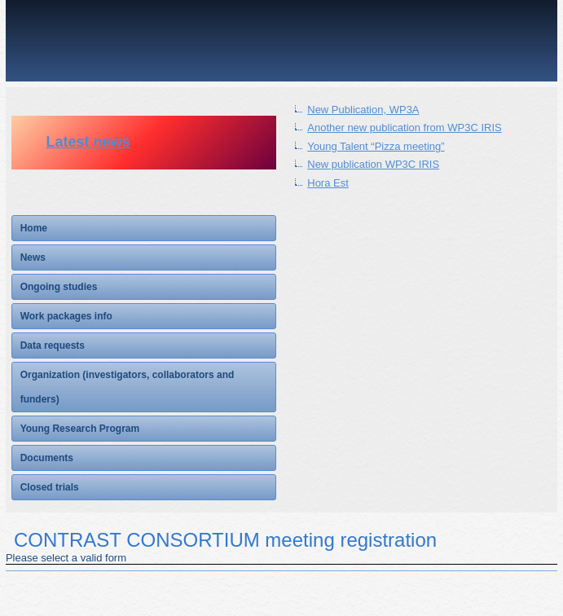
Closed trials (49, 487)
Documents (46, 458)
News (33, 257)
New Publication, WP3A (363, 109)
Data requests (52, 345)
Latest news (88, 142)
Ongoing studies (59, 287)
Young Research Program (79, 428)
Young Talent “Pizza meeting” (375, 146)
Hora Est (328, 183)
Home (33, 228)
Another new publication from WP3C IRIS (404, 127)
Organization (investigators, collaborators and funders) (127, 387)
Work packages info (66, 316)
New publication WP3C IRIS (373, 164)
